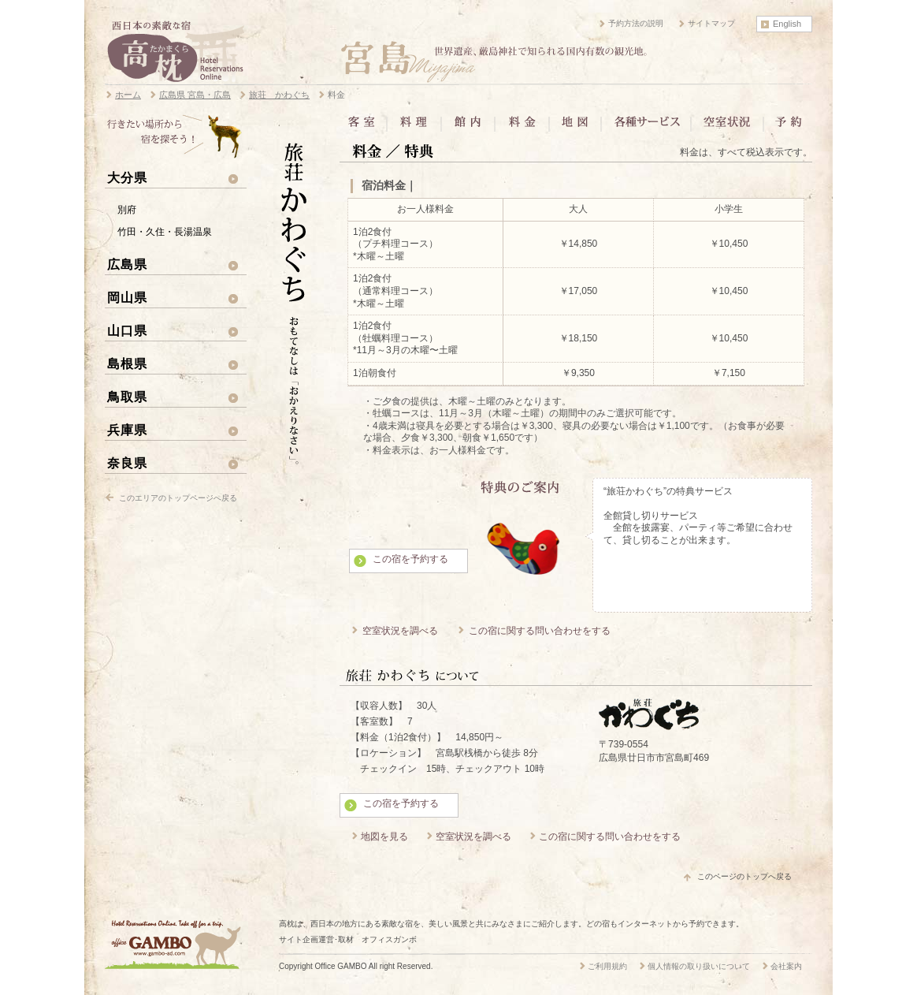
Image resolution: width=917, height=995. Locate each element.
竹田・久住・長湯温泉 (164, 231)
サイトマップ (711, 23)
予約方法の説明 (635, 23)
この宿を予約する (410, 559)
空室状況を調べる (400, 630)
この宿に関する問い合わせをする (540, 630)
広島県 (127, 264)
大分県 (127, 177)
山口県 (127, 330)
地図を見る (384, 836)
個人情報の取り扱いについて (699, 966)
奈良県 (127, 462)
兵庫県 (127, 429)
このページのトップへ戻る (744, 876)
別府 (126, 209)
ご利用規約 (607, 966)
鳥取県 (127, 396)
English (787, 23)
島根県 (127, 363)
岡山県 (127, 297)
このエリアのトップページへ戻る (178, 498)
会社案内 (786, 966)
